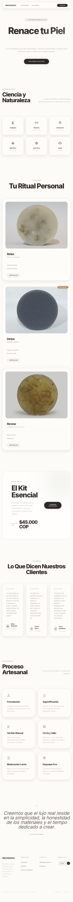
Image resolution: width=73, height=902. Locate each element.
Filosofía (35, 5)
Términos (58, 892)
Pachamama (10, 5)
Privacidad (67, 892)
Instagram (43, 866)
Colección (25, 5)
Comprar (62, 5)
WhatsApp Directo (45, 862)
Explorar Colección (36, 61)
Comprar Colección (53, 505)
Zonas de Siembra (26, 870)
